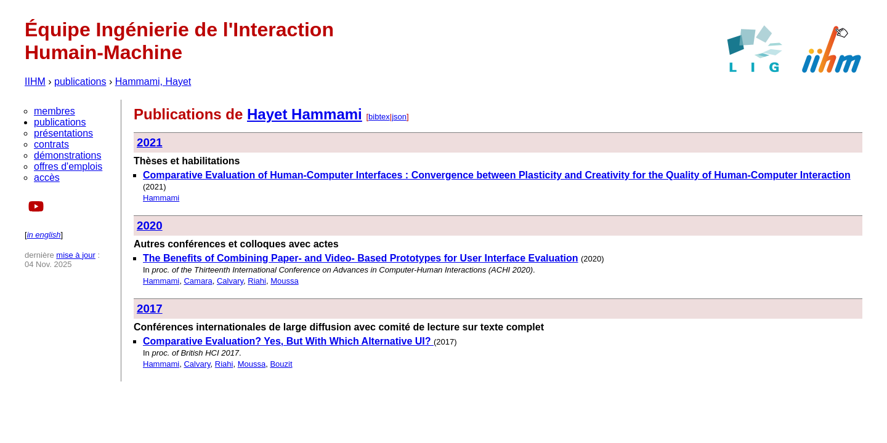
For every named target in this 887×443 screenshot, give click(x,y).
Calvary (230, 280)
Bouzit (281, 364)
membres (54, 111)
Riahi (257, 280)
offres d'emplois (68, 166)
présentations (63, 133)
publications (80, 81)
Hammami (161, 197)
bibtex (379, 116)
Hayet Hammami (304, 114)
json (399, 116)
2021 (150, 142)
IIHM (35, 81)
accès (47, 177)
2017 (150, 308)
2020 (150, 225)
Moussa (284, 280)
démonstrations (67, 155)
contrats (51, 144)
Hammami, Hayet (153, 81)
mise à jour (75, 255)
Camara (198, 280)
